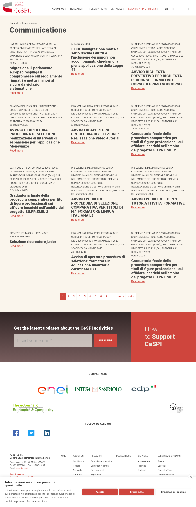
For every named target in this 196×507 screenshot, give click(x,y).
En (166, 9)
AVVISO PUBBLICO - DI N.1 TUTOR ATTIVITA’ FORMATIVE (158, 201)
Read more (16, 92)
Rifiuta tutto (136, 491)
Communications (166, 474)
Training (142, 466)
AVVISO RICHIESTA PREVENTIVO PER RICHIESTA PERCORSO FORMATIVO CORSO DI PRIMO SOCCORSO (156, 78)
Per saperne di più (37, 501)
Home (13, 23)
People (76, 466)
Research (77, 9)
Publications (98, 9)
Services (117, 9)
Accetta (100, 491)
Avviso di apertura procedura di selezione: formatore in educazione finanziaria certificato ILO (98, 263)
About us (58, 9)
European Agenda (100, 466)
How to (161, 337)
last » (131, 296)
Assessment (144, 461)
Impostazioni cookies (173, 491)
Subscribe (103, 340)
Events (161, 461)
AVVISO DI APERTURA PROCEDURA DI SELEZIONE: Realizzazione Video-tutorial (95, 134)
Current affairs (165, 470)
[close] (190, 476)
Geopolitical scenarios (101, 461)
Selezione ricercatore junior (33, 242)
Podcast (142, 470)
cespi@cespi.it (22, 468)
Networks (77, 470)
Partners (77, 474)
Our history (78, 461)
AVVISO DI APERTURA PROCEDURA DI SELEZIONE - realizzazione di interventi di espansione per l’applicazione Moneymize (35, 138)
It (173, 9)
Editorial (162, 466)
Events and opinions (143, 9)
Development (97, 470)
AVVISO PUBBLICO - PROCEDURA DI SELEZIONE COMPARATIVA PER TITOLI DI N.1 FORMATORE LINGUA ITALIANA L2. (97, 207)
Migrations (96, 474)
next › (120, 296)
